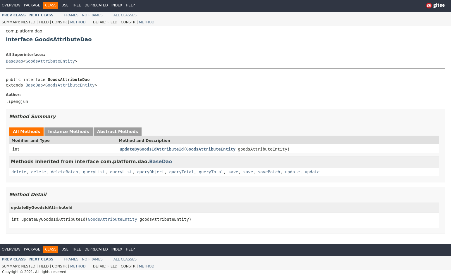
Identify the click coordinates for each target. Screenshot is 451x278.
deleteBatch (64, 172)
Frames (71, 15)
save (233, 172)
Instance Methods (68, 131)
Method (78, 22)
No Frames (92, 15)
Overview (11, 5)
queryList (94, 172)
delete (18, 172)
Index (117, 5)
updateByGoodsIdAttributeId (152, 149)
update (292, 172)
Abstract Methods (117, 131)
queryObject (150, 172)
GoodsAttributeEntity (50, 61)
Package (32, 5)
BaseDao (14, 61)
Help (130, 5)
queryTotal (181, 172)
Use (64, 5)
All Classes (125, 15)
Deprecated (96, 5)
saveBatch (269, 172)
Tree (76, 5)
